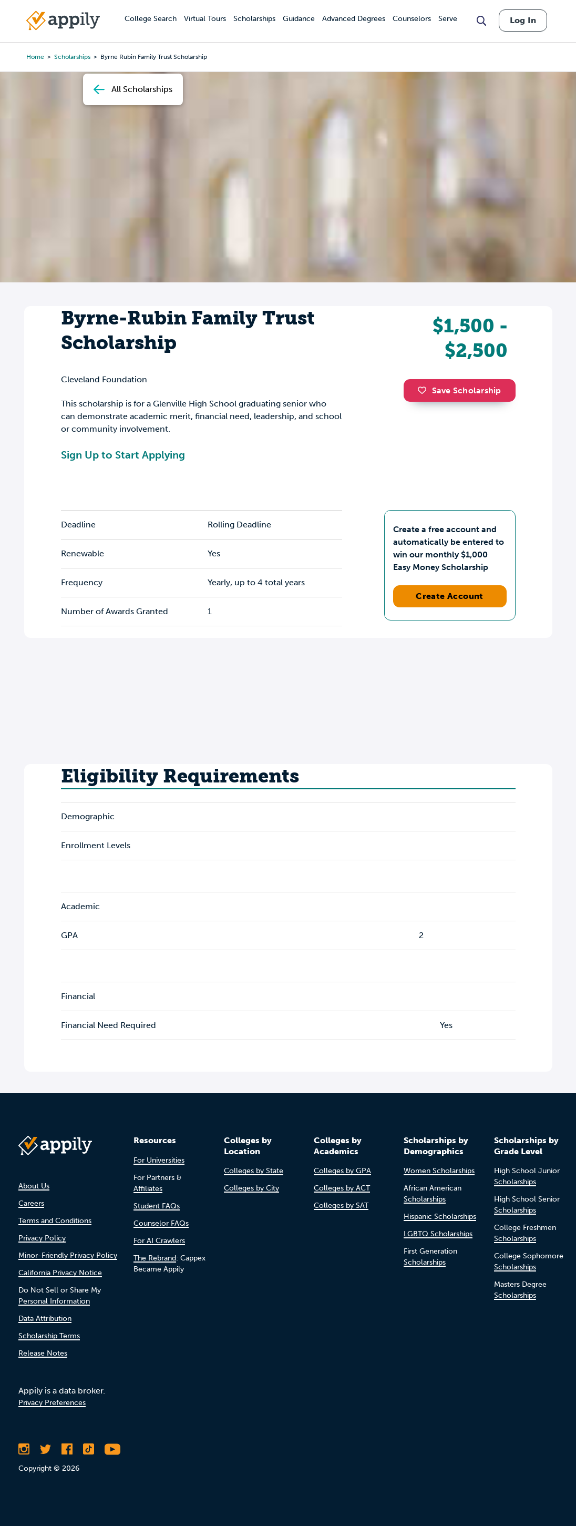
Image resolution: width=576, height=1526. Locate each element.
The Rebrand (154, 1258)
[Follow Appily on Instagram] (23, 1449)
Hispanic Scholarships (440, 1216)
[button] (424, 390)
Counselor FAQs (161, 1223)
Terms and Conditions (54, 1220)
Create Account (450, 596)
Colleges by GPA (342, 1170)
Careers (31, 1203)
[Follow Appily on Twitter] (45, 1449)
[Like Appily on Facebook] (67, 1449)
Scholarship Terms (49, 1335)
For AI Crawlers (159, 1240)
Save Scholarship (459, 390)
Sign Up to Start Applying (123, 455)
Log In (523, 20)
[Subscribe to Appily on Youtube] (112, 1449)
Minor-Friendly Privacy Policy (67, 1255)
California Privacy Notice (60, 1272)
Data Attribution (44, 1318)
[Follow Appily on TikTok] (88, 1449)
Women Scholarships (439, 1170)
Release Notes (42, 1353)
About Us (33, 1186)
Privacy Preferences (52, 1402)
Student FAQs (156, 1206)
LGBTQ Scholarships (438, 1233)
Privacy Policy (42, 1238)
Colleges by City (251, 1188)
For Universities (158, 1160)
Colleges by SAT (341, 1205)
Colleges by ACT (342, 1188)
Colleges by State (253, 1170)
